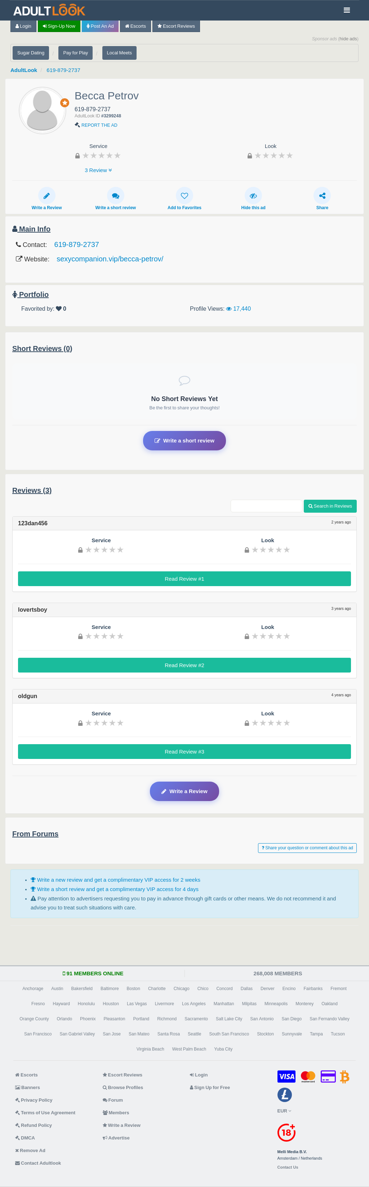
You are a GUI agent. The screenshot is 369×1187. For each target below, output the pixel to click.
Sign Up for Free (210, 1087)
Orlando (64, 1019)
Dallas (247, 988)
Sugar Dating (30, 52)
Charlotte (157, 988)
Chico (203, 988)
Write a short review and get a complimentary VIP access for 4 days (115, 889)
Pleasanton (114, 1019)
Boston (133, 988)
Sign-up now (59, 26)
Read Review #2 (184, 665)
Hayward (61, 1004)
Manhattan (224, 1004)
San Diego (291, 1019)
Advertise (116, 1138)
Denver (268, 988)
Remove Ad (30, 1150)
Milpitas (249, 1004)
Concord (224, 988)
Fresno (38, 1004)
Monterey (304, 1004)
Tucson (338, 1034)
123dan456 (33, 523)
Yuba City (223, 1049)
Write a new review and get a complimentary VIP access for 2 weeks (115, 879)
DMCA (25, 1138)
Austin (57, 988)
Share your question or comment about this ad (307, 848)
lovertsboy (32, 609)
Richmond (167, 1019)
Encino (289, 988)
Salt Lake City (229, 1019)
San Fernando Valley (330, 1019)
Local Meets (119, 52)
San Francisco (38, 1034)
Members (116, 1112)
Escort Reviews (176, 26)
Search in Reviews (330, 506)
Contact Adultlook (38, 1163)
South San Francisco (229, 1034)
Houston (111, 1004)
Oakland (329, 1004)
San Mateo (139, 1034)
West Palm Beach (189, 1049)
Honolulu (86, 1004)
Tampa (316, 1034)
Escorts (135, 26)
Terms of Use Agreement (45, 1112)
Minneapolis (276, 1004)
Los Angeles (194, 1004)
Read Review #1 (184, 578)
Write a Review (47, 198)
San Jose (112, 1034)
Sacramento (196, 1019)
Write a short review (115, 198)
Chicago (182, 988)
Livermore (164, 1004)
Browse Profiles (123, 1087)
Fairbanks (313, 988)
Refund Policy (33, 1125)
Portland (141, 1019)
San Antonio (262, 1019)
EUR (284, 1111)
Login (23, 26)
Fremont (338, 988)
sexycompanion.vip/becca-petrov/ (110, 258)
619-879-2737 (63, 70)
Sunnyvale (292, 1034)
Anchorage (32, 988)
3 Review (98, 170)
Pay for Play (75, 52)
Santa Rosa (168, 1034)
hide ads (348, 38)
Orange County (34, 1019)
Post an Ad (100, 26)
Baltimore (110, 988)
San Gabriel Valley (77, 1034)
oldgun (27, 696)
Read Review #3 (184, 751)
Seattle (194, 1034)
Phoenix (87, 1019)
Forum (113, 1100)
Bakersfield (82, 988)
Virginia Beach (150, 1049)
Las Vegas (137, 1004)
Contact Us (287, 1167)
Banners (27, 1087)
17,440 (238, 308)
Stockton (265, 1034)
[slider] (101, 155)
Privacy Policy (34, 1100)
